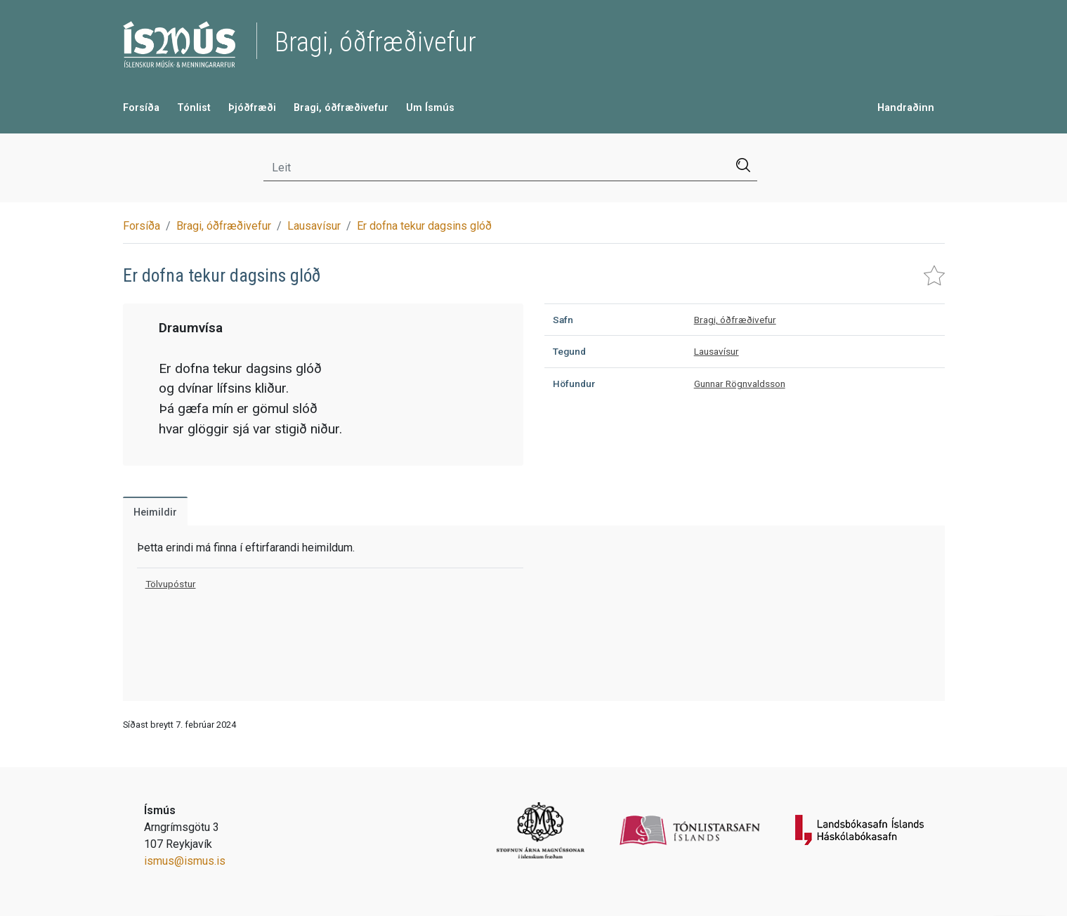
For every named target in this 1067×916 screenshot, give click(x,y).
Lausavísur (314, 226)
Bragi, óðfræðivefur (341, 108)
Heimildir (155, 512)
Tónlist (194, 108)
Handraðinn (905, 108)
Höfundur (574, 383)
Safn (563, 319)
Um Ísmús (430, 108)
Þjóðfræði (252, 108)
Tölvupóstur (170, 583)
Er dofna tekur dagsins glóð (424, 226)
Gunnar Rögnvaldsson (739, 383)
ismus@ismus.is (184, 861)
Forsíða (141, 108)
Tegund (569, 351)
